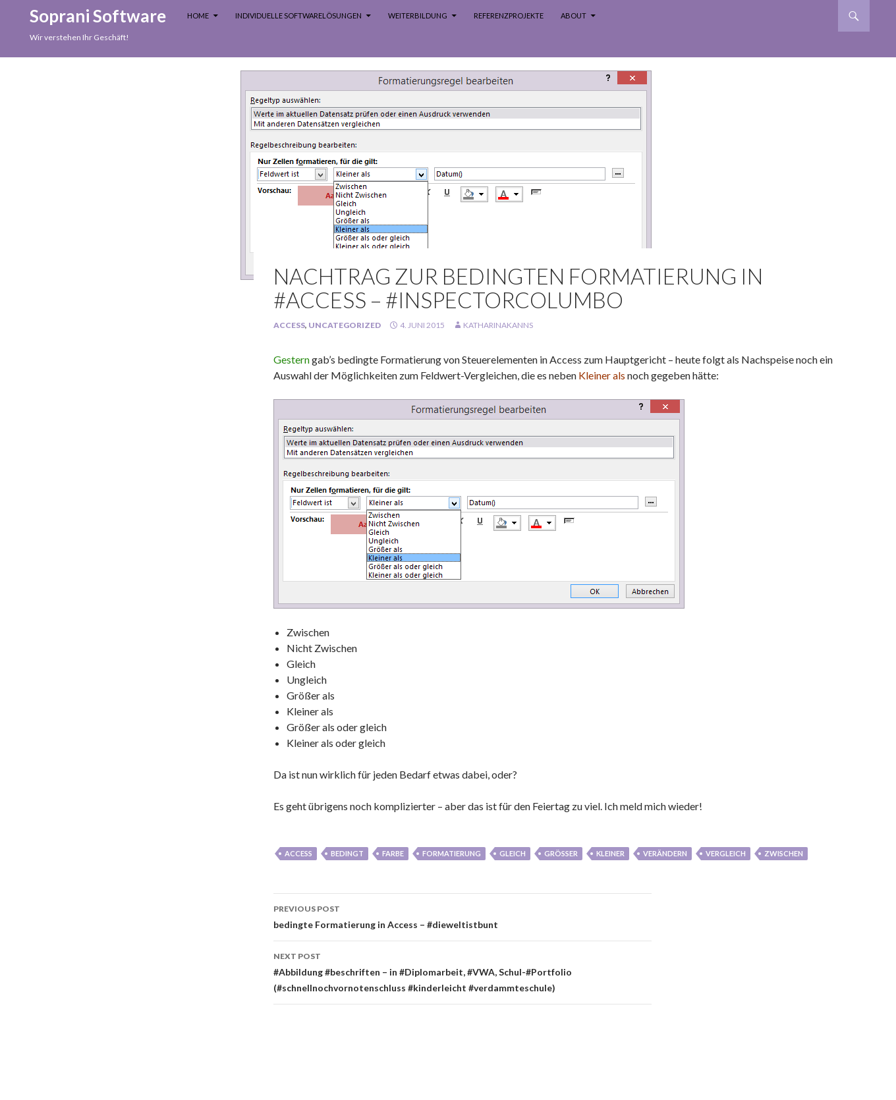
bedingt (347, 853)
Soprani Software (98, 15)
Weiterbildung (417, 15)
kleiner (610, 853)
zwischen (783, 853)
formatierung (451, 853)
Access (289, 325)
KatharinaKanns (498, 325)
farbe (393, 853)
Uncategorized (344, 325)
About (573, 15)
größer (561, 853)
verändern (665, 853)
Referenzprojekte (509, 15)
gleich (512, 853)
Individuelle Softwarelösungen (298, 15)
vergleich (726, 853)
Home (198, 15)
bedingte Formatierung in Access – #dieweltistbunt (462, 915)
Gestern (292, 359)
